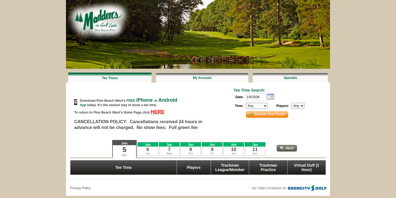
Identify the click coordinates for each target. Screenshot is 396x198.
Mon (124, 155)
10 (233, 149)
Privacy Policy (80, 188)
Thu (190, 153)
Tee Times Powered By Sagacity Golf (289, 187)
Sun (255, 153)
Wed (169, 153)
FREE (140, 101)
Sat (234, 153)
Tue (147, 153)
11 (255, 149)
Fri (212, 153)
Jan (124, 143)
